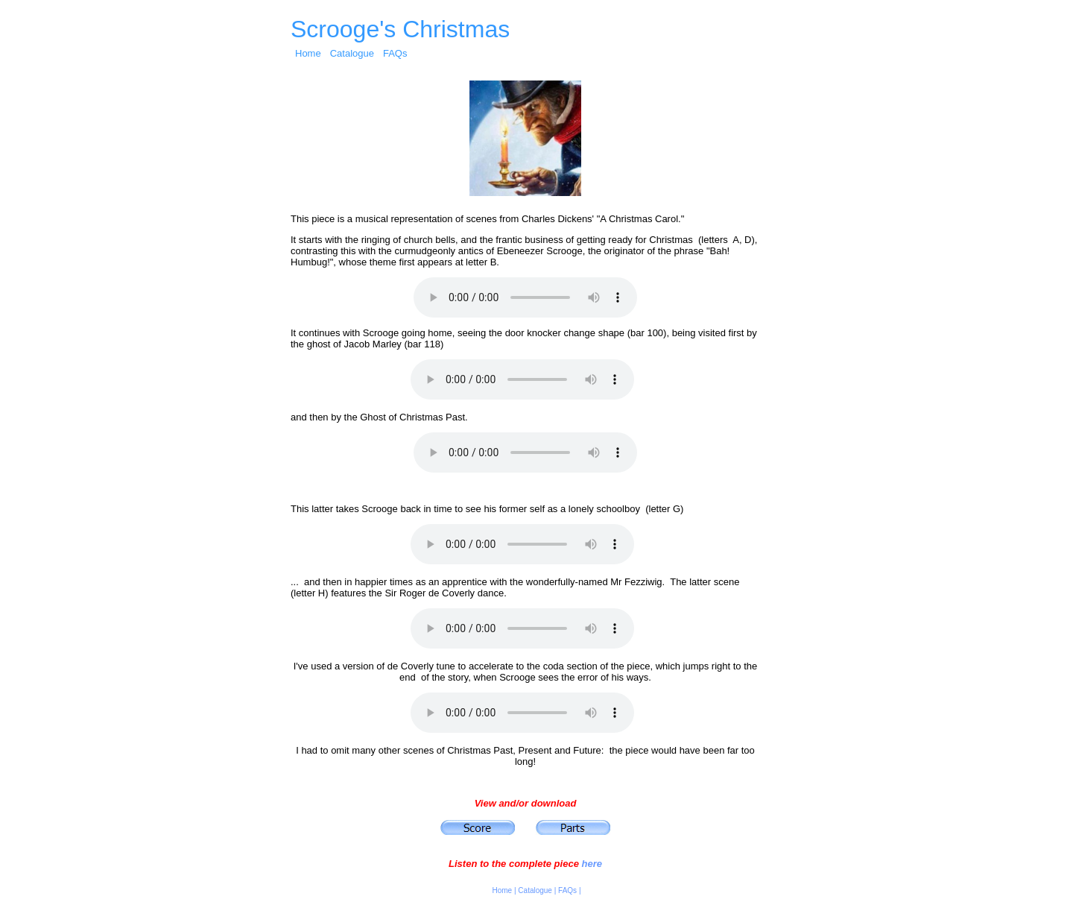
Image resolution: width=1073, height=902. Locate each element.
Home (308, 53)
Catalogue (352, 53)
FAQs (395, 53)
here (591, 863)
